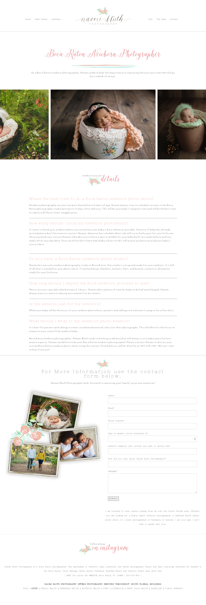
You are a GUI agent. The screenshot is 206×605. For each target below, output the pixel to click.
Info (14, 12)
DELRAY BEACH (49, 588)
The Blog (25, 12)
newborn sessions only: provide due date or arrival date (139, 446)
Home (28, 19)
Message (112, 471)
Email (110, 408)
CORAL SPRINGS (173, 588)
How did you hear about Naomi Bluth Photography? (136, 459)
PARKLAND (156, 588)
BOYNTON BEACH (91, 588)
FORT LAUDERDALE (113, 588)
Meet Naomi (41, 19)
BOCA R (27, 588)
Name (111, 395)
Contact (36, 12)
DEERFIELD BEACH (69, 588)
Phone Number (116, 421)
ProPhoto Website (124, 601)
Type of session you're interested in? (128, 433)
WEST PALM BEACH (137, 588)
